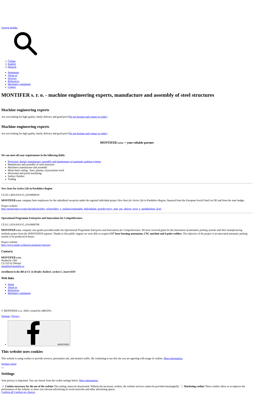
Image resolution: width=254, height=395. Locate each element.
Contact (12, 87)
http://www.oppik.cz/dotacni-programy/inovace (26, 245)
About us (12, 75)
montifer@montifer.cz (12, 266)
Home (11, 284)
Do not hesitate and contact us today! (88, 116)
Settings (5, 364)
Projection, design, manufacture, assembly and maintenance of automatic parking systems (54, 161)
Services (12, 78)
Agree (13, 364)
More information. (173, 358)
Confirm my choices (24, 392)
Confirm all (7, 392)
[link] (127, 302)
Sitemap (5, 316)
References (13, 81)
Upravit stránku (9, 27)
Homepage (13, 72)
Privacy (16, 316)
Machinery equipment (19, 84)
